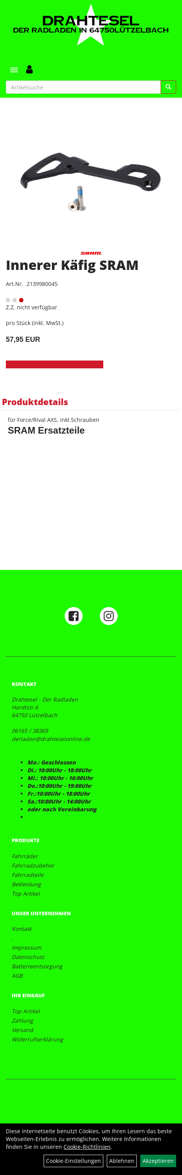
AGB (17, 975)
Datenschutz (28, 957)
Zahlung (22, 1020)
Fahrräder (25, 856)
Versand (22, 1030)
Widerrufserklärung (37, 1039)
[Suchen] (168, 87)
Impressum (26, 947)
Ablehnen (121, 1160)
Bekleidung (26, 884)
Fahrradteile (28, 875)
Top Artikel (26, 893)
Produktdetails (35, 401)
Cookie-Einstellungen (73, 1160)
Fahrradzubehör (33, 865)
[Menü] (14, 69)
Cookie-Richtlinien (87, 1146)
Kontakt (22, 928)
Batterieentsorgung (37, 966)
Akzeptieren (158, 1160)
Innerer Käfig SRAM (72, 265)
